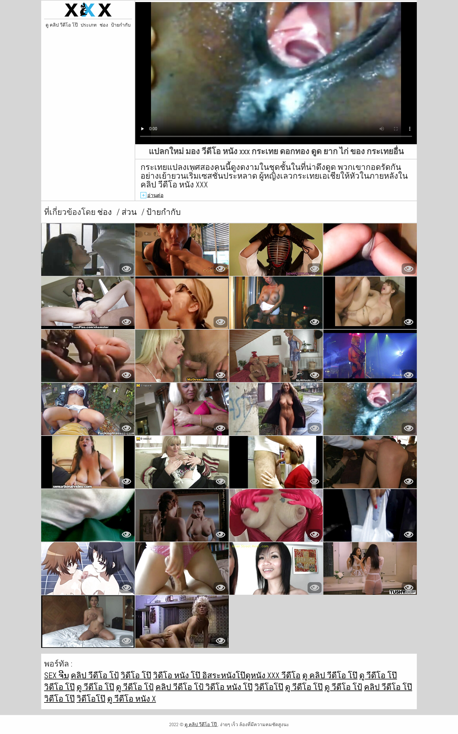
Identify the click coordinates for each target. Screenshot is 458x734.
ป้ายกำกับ (121, 25)
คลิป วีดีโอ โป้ (95, 675)
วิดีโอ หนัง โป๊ (177, 675)
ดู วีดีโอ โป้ (135, 687)
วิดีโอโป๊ (268, 687)
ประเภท (89, 25)
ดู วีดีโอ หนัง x (131, 699)
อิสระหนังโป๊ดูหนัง (234, 675)
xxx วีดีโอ (284, 675)
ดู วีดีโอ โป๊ (378, 675)
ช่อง (104, 25)
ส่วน (130, 212)
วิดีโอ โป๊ (136, 675)
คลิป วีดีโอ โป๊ (388, 687)
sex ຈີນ (56, 675)
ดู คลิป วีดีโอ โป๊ (62, 25)
